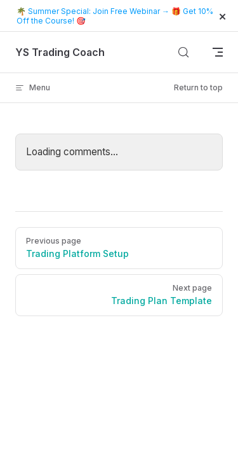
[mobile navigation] (217, 52)
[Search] (183, 52)
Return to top (198, 87)
